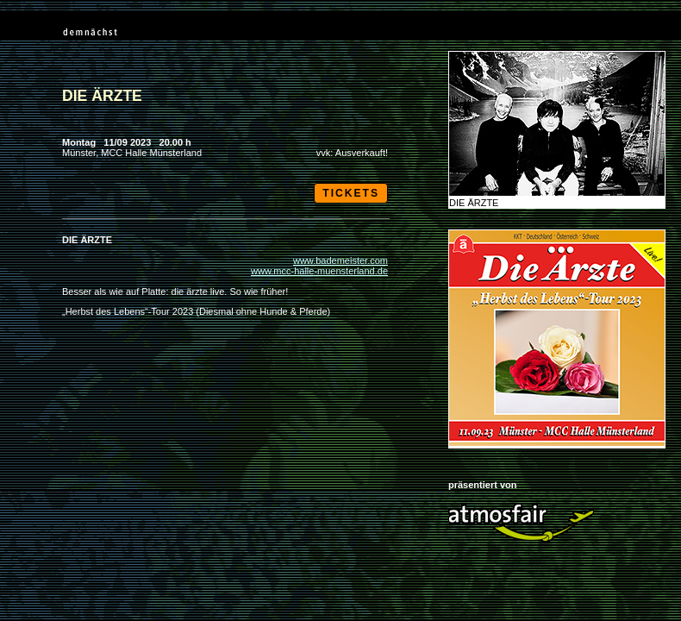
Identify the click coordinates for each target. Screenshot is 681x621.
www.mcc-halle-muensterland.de (319, 271)
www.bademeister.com (340, 260)
